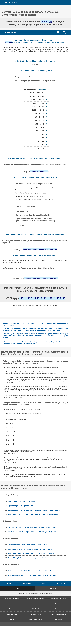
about (9, 583)
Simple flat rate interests (58, 614)
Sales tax (12, 609)
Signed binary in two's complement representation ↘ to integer (31, 558)
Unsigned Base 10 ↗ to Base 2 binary (21, 501)
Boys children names (35, 619)
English (18, 588)
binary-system (10, 2)
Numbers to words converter (35, 598)
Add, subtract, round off (12, 614)
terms (44, 583)
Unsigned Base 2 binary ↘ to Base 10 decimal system (27, 545)
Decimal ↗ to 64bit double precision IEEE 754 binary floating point (32, 532)
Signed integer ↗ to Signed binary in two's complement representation (33, 514)
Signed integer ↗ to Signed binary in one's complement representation (34, 510)
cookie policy (61, 583)
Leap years (58, 609)
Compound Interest (35, 614)
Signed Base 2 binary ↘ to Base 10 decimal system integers (30, 549)
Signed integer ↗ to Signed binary (20, 506)
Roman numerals (35, 604)
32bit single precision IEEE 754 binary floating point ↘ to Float (30, 571)
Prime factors (12, 604)
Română (53, 588)
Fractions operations (59, 604)
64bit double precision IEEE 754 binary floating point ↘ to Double (32, 575)
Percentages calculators (58, 598)
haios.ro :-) (12, 619)
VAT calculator (35, 609)
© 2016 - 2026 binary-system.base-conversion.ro (35, 593)
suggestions (27, 583)
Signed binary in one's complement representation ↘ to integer (31, 553)
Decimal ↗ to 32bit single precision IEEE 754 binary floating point (32, 527)
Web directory (59, 619)
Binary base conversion (12, 598)
